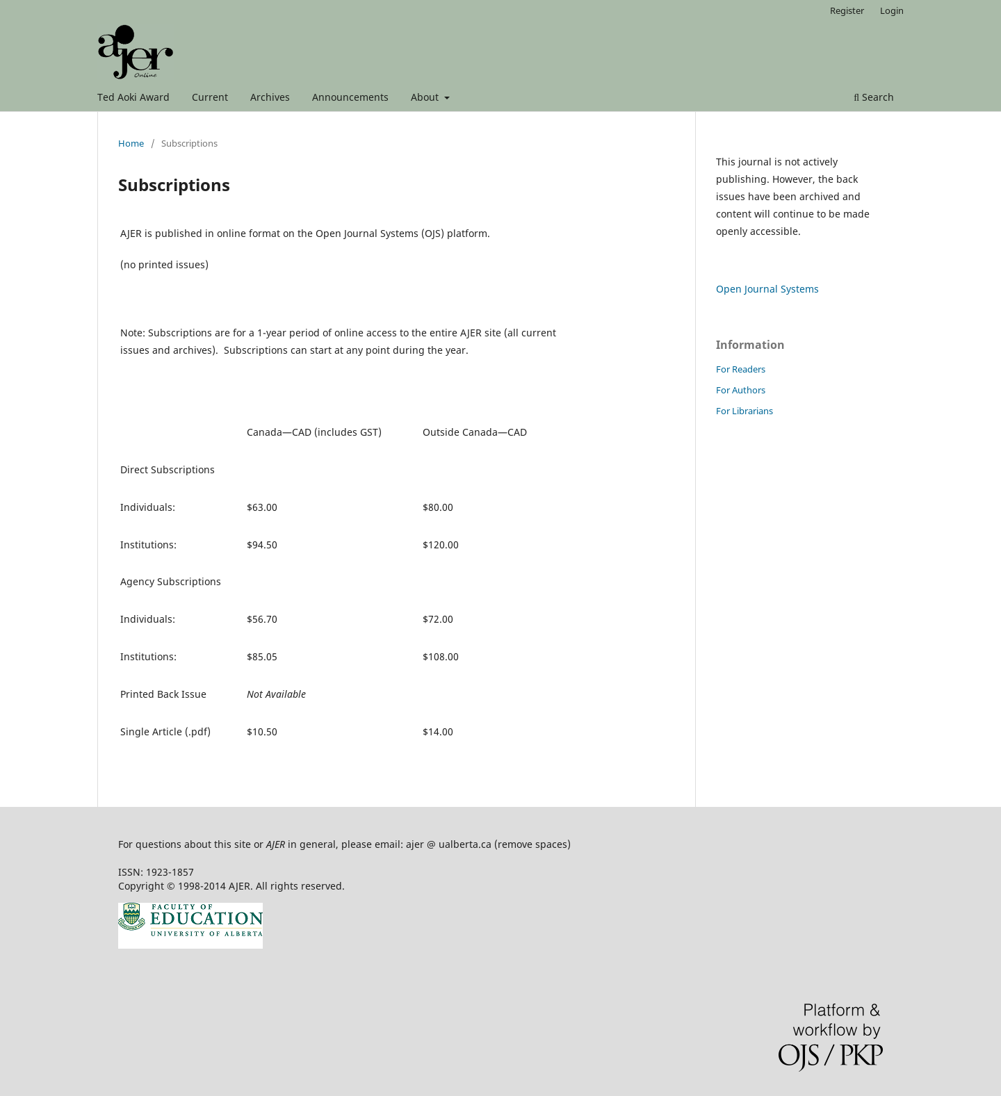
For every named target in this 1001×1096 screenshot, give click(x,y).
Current (210, 97)
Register (847, 10)
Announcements (350, 97)
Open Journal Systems (767, 288)
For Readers (740, 369)
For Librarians (744, 410)
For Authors (740, 390)
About (426, 97)
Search (874, 97)
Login (892, 10)
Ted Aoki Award (133, 97)
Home (131, 143)
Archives (270, 97)
